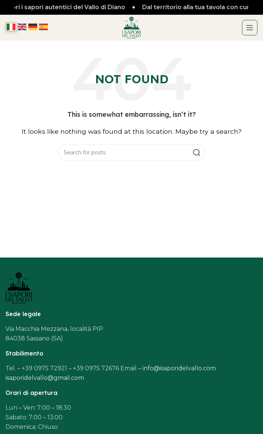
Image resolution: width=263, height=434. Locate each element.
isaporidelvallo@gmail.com (45, 377)
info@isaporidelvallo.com (179, 368)
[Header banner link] (131, 7)
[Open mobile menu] (249, 27)
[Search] (131, 152)
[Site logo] (131, 27)
